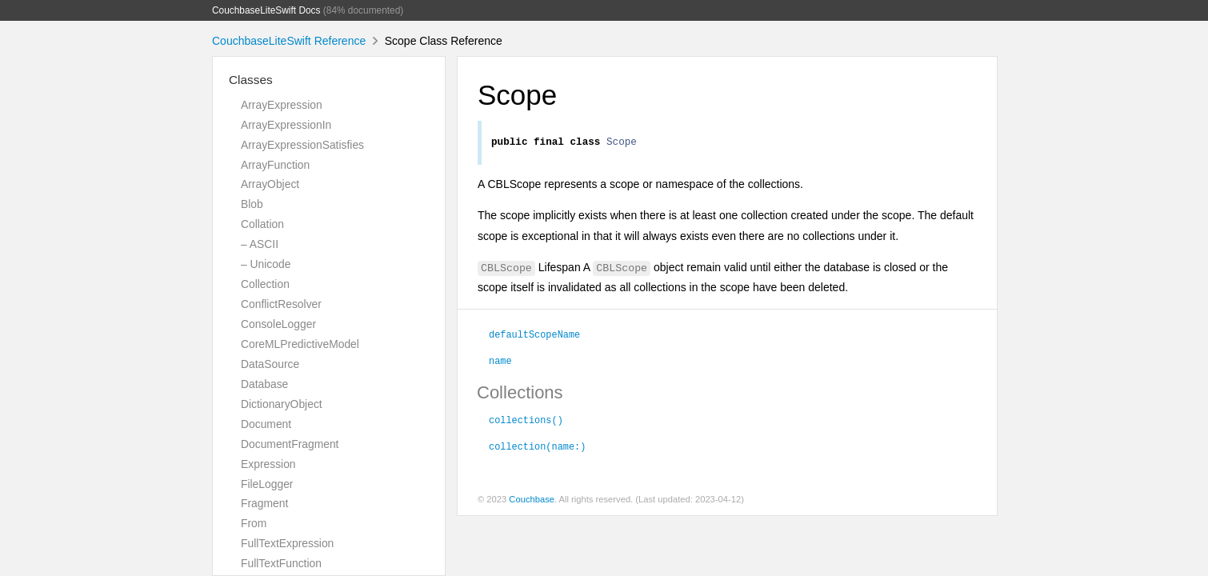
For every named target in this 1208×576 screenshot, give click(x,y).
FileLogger (267, 484)
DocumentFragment (289, 444)
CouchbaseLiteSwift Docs (266, 10)
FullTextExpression (287, 543)
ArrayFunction (275, 164)
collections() (526, 421)
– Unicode (265, 264)
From (253, 523)
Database (264, 384)
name (500, 362)
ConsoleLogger (278, 324)
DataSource (270, 364)
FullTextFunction (281, 563)
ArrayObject (270, 184)
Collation (262, 224)
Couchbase (531, 501)
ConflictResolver (281, 304)
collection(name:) (537, 448)
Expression (268, 464)
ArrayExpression (281, 104)
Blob (252, 204)
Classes (251, 79)
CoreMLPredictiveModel (300, 344)
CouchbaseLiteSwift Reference (289, 40)
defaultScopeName (534, 336)
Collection (265, 284)
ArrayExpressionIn (286, 124)
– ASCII (259, 244)
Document (266, 424)
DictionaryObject (281, 404)
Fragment (264, 503)
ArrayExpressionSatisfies (302, 144)
